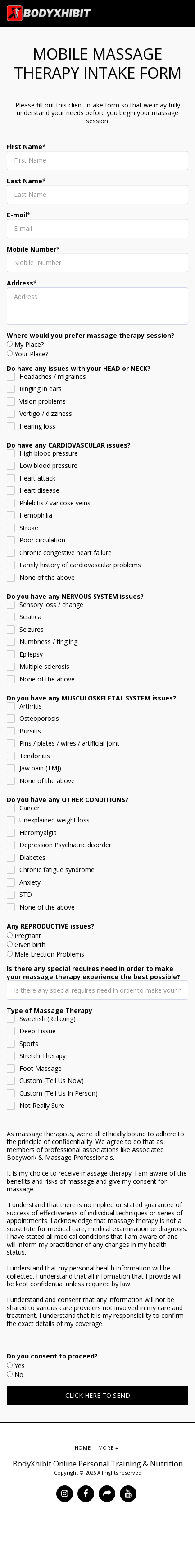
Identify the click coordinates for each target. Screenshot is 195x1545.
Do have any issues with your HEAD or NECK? (78, 368)
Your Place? (31, 354)
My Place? (29, 345)
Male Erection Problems (49, 954)
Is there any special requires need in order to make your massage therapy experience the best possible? (93, 972)
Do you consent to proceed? (52, 1356)
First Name (24, 147)
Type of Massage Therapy (49, 1011)
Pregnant (27, 936)
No (18, 1375)
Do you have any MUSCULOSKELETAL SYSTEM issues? (91, 698)
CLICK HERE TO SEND (97, 1395)
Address (20, 283)
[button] (182, 13)
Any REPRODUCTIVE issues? (50, 926)
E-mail (17, 215)
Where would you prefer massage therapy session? (90, 335)
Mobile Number (31, 249)
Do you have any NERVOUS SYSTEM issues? (75, 597)
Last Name (24, 181)
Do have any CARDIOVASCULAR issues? (69, 445)
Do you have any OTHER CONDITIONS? (67, 800)
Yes (19, 1366)
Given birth (29, 945)
